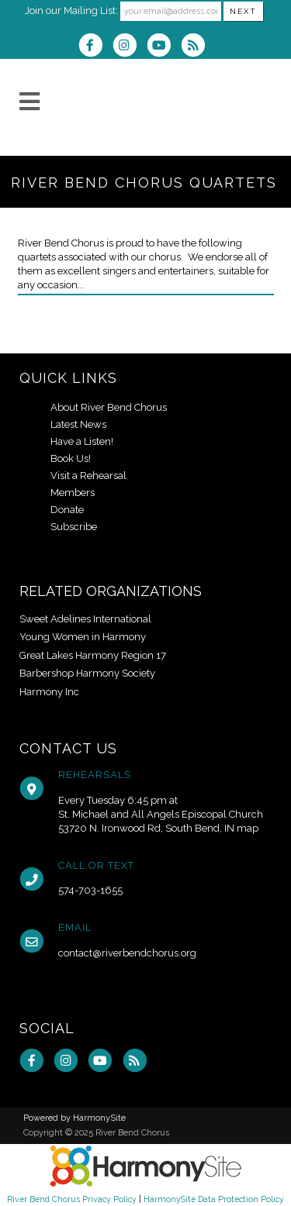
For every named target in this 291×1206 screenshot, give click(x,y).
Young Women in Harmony (82, 637)
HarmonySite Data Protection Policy (214, 1199)
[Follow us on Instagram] (130, 47)
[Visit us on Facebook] (95, 47)
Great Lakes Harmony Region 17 (92, 655)
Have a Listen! (81, 441)
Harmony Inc (49, 692)
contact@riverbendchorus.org (127, 953)
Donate (67, 509)
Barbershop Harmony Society (87, 673)
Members (72, 492)
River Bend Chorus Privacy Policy (72, 1199)
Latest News (78, 424)
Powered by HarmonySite (74, 1118)
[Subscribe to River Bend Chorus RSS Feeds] (197, 47)
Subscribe (73, 526)
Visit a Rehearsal (88, 475)
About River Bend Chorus (108, 407)
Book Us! (70, 458)
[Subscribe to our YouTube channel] (164, 47)
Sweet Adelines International (85, 619)
